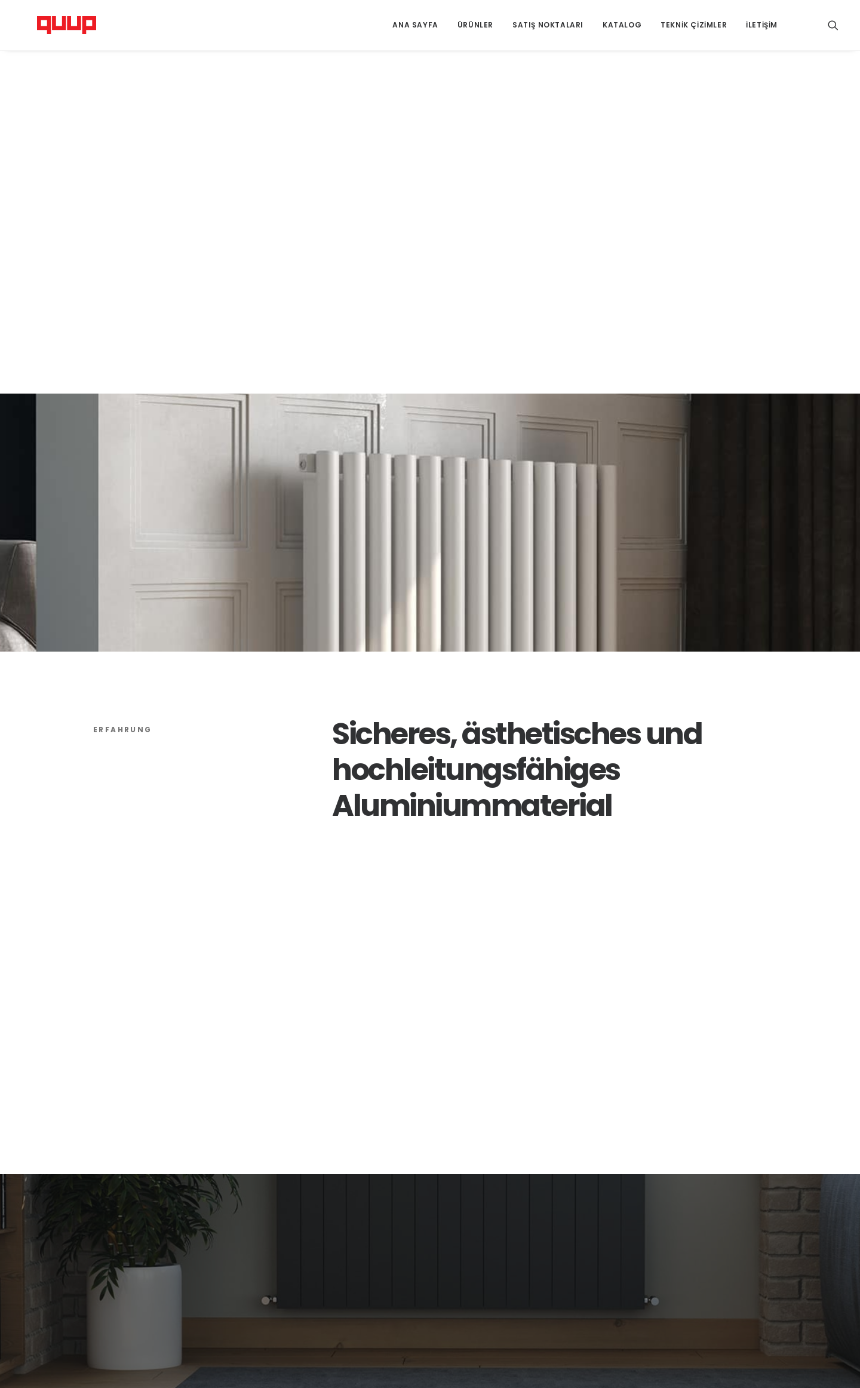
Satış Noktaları (547, 25)
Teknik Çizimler (694, 25)
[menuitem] (415, 25)
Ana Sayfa (415, 25)
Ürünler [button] (475, 25)
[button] (833, 25)
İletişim (762, 25)
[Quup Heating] (51, 25)
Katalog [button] (622, 25)
